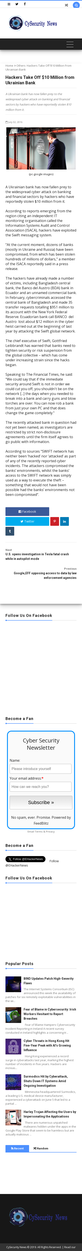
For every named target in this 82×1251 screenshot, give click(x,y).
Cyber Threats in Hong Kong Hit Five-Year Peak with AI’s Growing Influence (47, 1045)
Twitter (27, 521)
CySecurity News (16, 1247)
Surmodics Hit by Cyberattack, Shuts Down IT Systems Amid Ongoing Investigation (46, 1081)
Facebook (27, 511)
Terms (39, 831)
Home (9, 65)
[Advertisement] (41, 667)
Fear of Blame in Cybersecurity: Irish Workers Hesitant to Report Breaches (50, 1014)
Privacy (50, 831)
